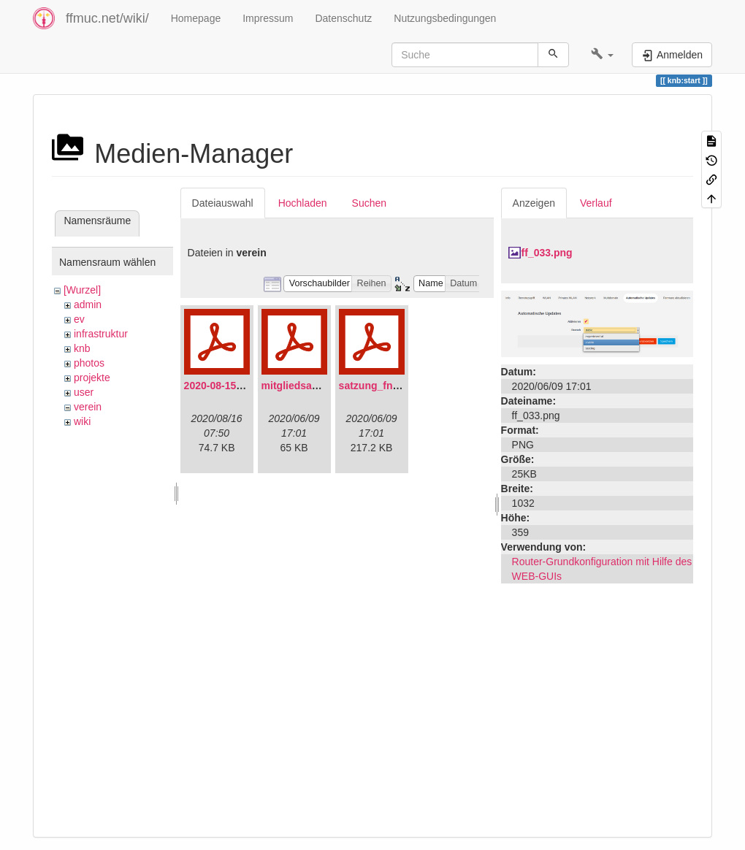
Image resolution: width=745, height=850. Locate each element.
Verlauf (596, 203)
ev (79, 319)
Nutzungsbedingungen (445, 18)
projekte (92, 377)
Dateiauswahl (222, 203)
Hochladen (302, 203)
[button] (602, 55)
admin (88, 304)
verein (88, 407)
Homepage (196, 18)
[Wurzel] (82, 290)
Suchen (369, 203)
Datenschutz (343, 18)
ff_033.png (547, 253)
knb (82, 348)
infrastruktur (101, 334)
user (83, 392)
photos (89, 363)
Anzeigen (534, 203)
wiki (82, 421)
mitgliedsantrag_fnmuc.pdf (327, 385)
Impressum (267, 18)
